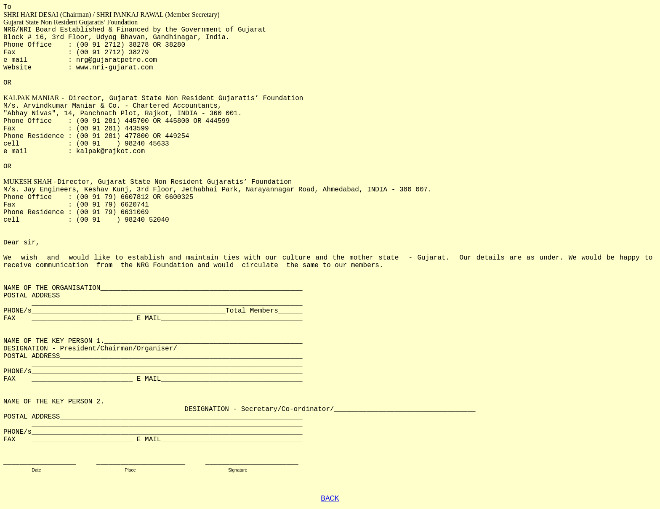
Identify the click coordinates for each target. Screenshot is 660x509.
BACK (330, 498)
